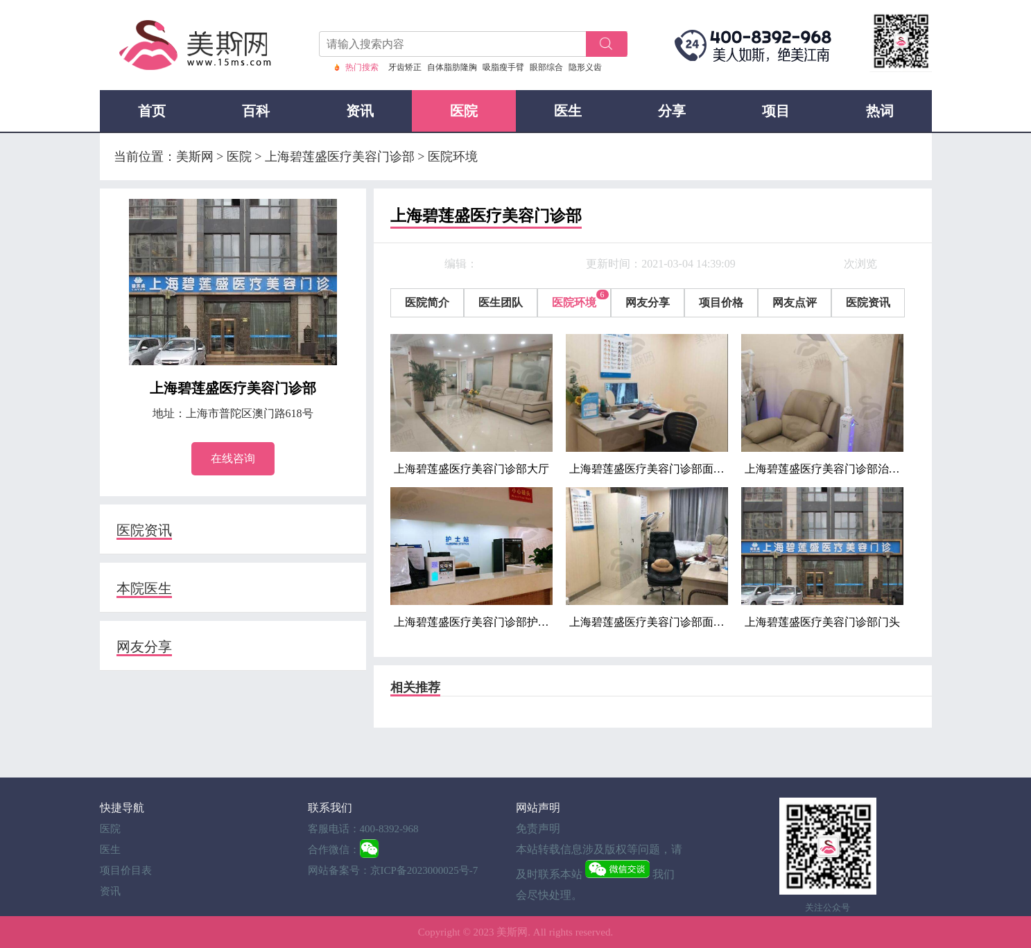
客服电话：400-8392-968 (363, 828)
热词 (880, 111)
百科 (256, 111)
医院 (464, 111)
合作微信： (334, 849)
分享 (672, 111)
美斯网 (512, 932)
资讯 (360, 111)
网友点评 (794, 302)
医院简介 (427, 302)
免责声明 (538, 828)
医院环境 (574, 302)
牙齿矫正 (405, 67)
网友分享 (144, 646)
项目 (776, 111)
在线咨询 (233, 458)
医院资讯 (144, 530)
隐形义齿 (585, 67)
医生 (568, 111)
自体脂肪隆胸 (452, 67)
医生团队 (500, 302)
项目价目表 (126, 870)
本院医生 (144, 588)
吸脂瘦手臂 (503, 67)
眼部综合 (546, 67)
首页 (152, 111)
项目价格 (721, 302)
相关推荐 (415, 687)
